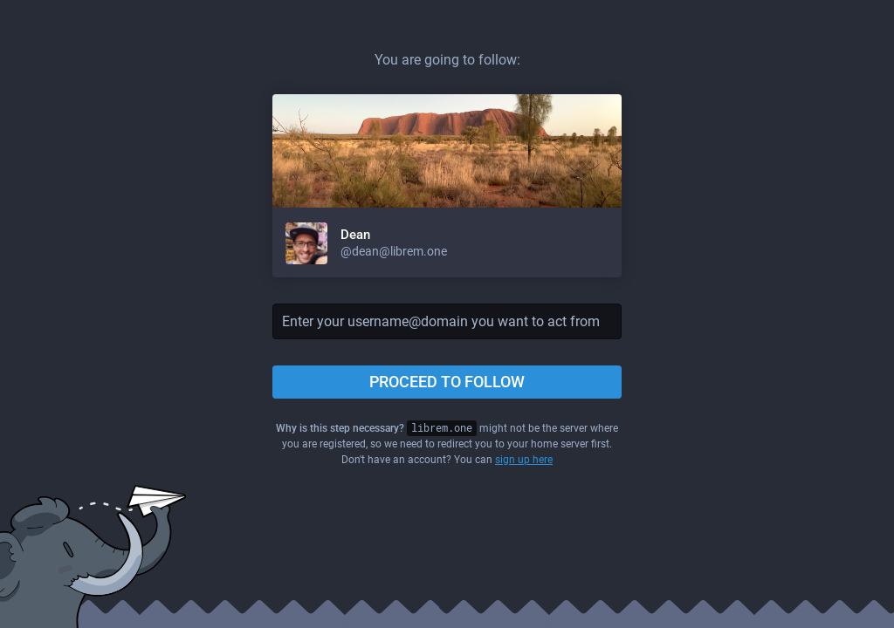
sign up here (524, 460)
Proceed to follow (447, 381)
